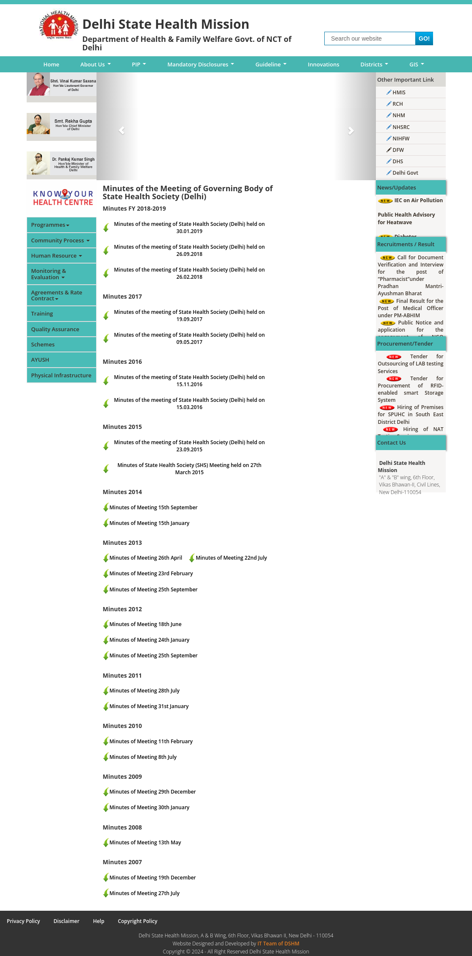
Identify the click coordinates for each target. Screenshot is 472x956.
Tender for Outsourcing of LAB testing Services (411, 363)
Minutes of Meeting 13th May (145, 842)
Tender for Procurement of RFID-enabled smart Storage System (411, 389)
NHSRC (398, 127)
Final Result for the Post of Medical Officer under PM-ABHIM (411, 308)
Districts (376, 66)
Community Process (60, 240)
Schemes (43, 344)
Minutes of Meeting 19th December (153, 877)
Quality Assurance (55, 329)
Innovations (323, 64)
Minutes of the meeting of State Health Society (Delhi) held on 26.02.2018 (189, 273)
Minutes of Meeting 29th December (153, 791)
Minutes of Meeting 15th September (154, 507)
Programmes (50, 224)
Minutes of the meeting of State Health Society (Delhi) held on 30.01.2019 (189, 227)
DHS (394, 161)
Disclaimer (67, 921)
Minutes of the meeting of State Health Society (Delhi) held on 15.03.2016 (189, 403)
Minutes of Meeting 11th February (151, 741)
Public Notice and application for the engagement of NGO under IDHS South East (411, 333)
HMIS (396, 92)
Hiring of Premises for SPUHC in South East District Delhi (411, 414)
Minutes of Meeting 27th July (145, 893)
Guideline (272, 66)
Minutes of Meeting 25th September (154, 589)
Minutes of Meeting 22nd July (231, 557)
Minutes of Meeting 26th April (146, 557)
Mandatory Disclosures (202, 66)
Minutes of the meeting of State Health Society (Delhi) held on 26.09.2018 (189, 250)
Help (99, 921)
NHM (396, 115)
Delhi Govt (402, 172)
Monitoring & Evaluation (48, 273)
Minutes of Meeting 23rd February (151, 573)
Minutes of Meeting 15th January (150, 523)
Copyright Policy (137, 921)
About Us (96, 66)
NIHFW (398, 138)
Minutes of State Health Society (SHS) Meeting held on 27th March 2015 (189, 469)
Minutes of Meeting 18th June (146, 624)
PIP (140, 66)
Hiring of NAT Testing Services (411, 433)
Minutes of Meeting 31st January (149, 706)
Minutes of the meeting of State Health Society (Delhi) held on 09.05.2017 (189, 338)
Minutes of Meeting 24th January (150, 639)
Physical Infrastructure (61, 375)
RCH (394, 103)
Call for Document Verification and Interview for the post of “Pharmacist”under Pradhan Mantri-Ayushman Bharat (411, 275)
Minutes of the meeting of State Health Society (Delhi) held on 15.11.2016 (189, 381)
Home (52, 64)
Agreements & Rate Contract (57, 295)
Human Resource (57, 255)
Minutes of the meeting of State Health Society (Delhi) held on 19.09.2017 (189, 315)
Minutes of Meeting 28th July (145, 690)
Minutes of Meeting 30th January (150, 807)
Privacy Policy (23, 921)
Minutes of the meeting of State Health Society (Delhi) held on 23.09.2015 (189, 446)
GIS (418, 66)
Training (42, 313)
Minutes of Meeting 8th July (143, 757)
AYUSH (40, 359)
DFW (395, 150)
